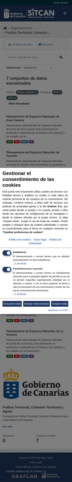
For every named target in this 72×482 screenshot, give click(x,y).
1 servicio (19, 263)
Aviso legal (40, 239)
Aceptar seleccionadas (36, 303)
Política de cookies (20, 239)
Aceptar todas (59, 303)
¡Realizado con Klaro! (58, 310)
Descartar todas (12, 303)
